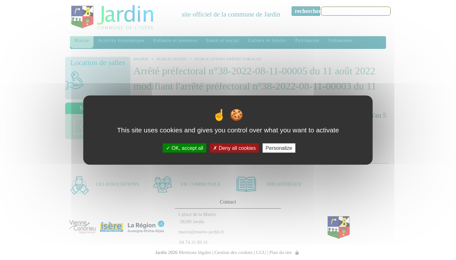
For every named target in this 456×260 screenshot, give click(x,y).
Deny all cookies (234, 148)
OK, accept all (184, 148)
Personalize (279, 148)
